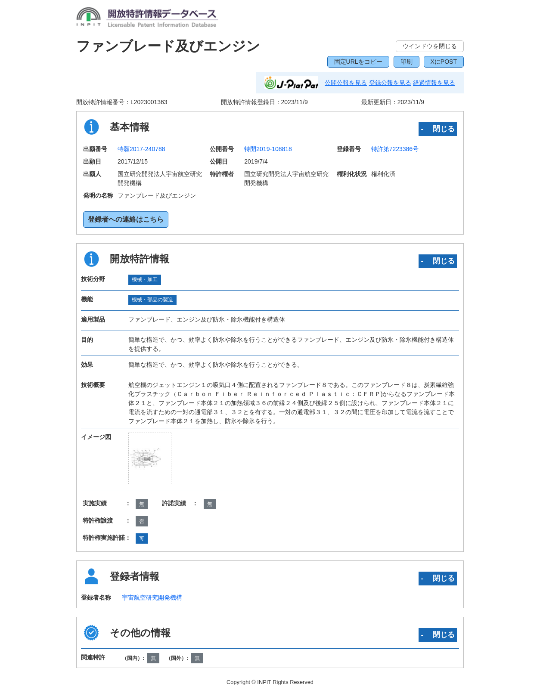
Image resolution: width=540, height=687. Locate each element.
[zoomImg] (150, 458)
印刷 (406, 61)
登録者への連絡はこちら (126, 219)
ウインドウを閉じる (430, 46)
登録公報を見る (390, 82)
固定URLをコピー (358, 61)
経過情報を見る (434, 82)
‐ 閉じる (438, 128)
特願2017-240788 (141, 148)
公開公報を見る (346, 82)
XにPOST (444, 61)
